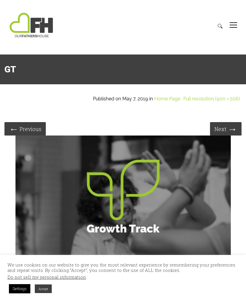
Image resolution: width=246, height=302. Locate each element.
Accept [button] (43, 289)
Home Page (167, 98)
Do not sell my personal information (46, 277)
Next (225, 128)
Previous (25, 128)
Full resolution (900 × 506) (211, 98)
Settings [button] (19, 288)
